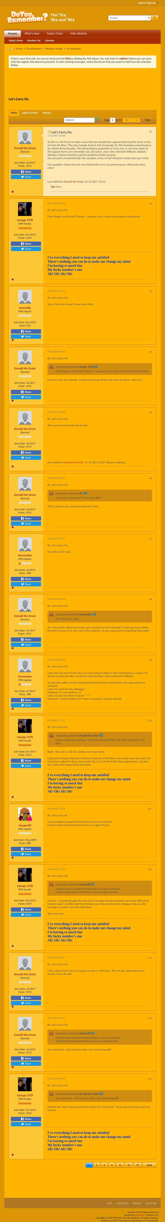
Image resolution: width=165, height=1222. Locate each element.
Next (149, 1165)
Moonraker (25, 555)
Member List (34, 40)
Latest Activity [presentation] (30, 113)
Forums (12, 33)
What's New (31, 33)
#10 (150, 720)
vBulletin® (141, 1215)
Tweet (26, 176)
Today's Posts (55, 33)
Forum (19, 48)
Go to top (151, 1203)
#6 (150, 478)
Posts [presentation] (14, 113)
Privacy (137, 1203)
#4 (150, 351)
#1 (150, 131)
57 (137, 1165)
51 (129, 1165)
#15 (150, 1078)
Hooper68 (25, 825)
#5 (150, 412)
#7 (150, 538)
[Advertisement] (87, 83)
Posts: (21, 165)
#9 (150, 660)
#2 (150, 203)
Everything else (34, 48)
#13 (150, 957)
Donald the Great (25, 148)
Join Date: (20, 162)
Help (109, 1203)
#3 (150, 291)
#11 (150, 808)
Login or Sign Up (148, 2)
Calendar (49, 40)
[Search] (129, 18)
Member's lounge (53, 48)
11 (120, 1165)
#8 (150, 599)
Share (26, 171)
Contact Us (122, 1203)
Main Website (78, 33)
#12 (150, 869)
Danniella (25, 308)
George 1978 (25, 220)
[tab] (14, 113)
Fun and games (73, 48)
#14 (150, 1018)
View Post (96, 367)
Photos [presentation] (47, 113)
